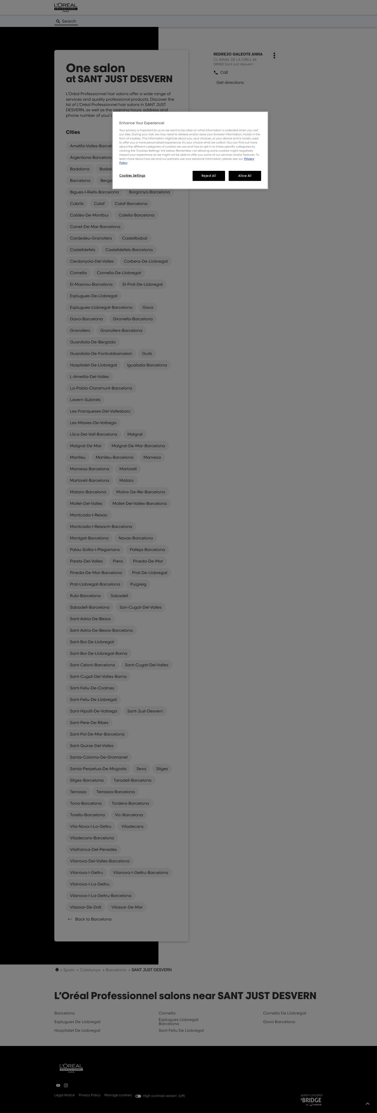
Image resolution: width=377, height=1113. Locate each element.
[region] (190, 150)
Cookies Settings (132, 175)
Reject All (208, 176)
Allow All (244, 176)
